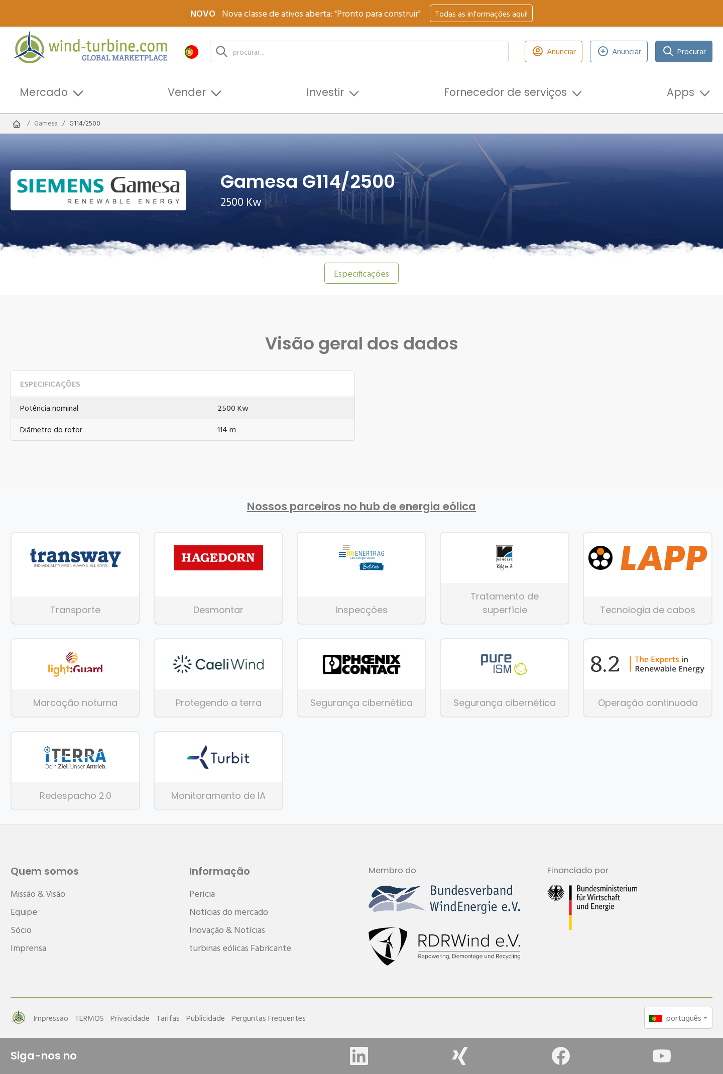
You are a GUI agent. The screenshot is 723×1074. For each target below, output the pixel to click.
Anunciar (553, 51)
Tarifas (168, 1018)
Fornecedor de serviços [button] (505, 92)
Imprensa (28, 947)
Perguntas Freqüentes (268, 1018)
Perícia (202, 893)
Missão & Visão (38, 893)
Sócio (21, 929)
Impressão (50, 1018)
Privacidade (130, 1018)
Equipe (24, 911)
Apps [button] (680, 92)
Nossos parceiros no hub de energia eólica (361, 506)
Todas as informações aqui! (481, 14)
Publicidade (205, 1018)
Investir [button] (325, 92)
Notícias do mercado (228, 911)
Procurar (684, 51)
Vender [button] (187, 92)
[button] (191, 51)
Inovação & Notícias (227, 929)
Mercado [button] (44, 92)
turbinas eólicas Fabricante (240, 947)
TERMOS (89, 1018)
